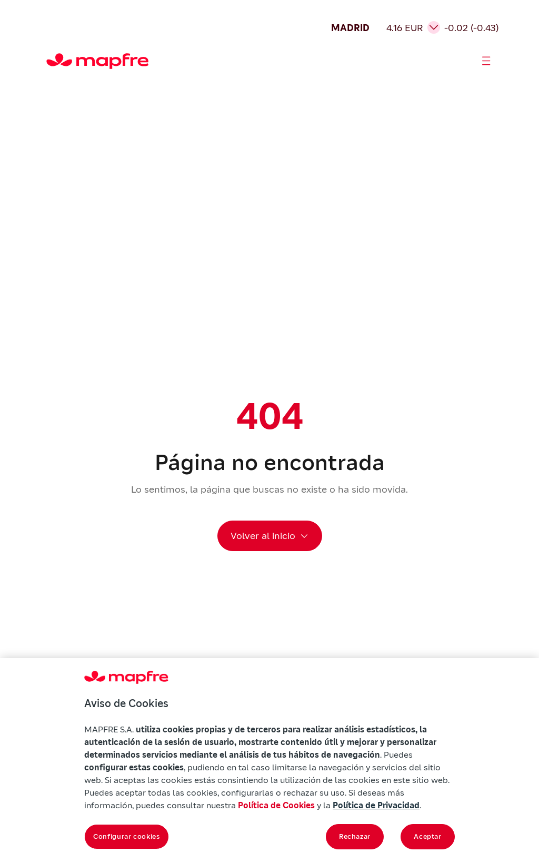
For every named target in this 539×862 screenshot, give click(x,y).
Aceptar (428, 836)
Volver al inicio (263, 536)
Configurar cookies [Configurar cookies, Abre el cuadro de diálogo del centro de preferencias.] (126, 836)
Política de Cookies (276, 805)
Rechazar (355, 836)
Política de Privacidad (376, 805)
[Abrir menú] (486, 61)
